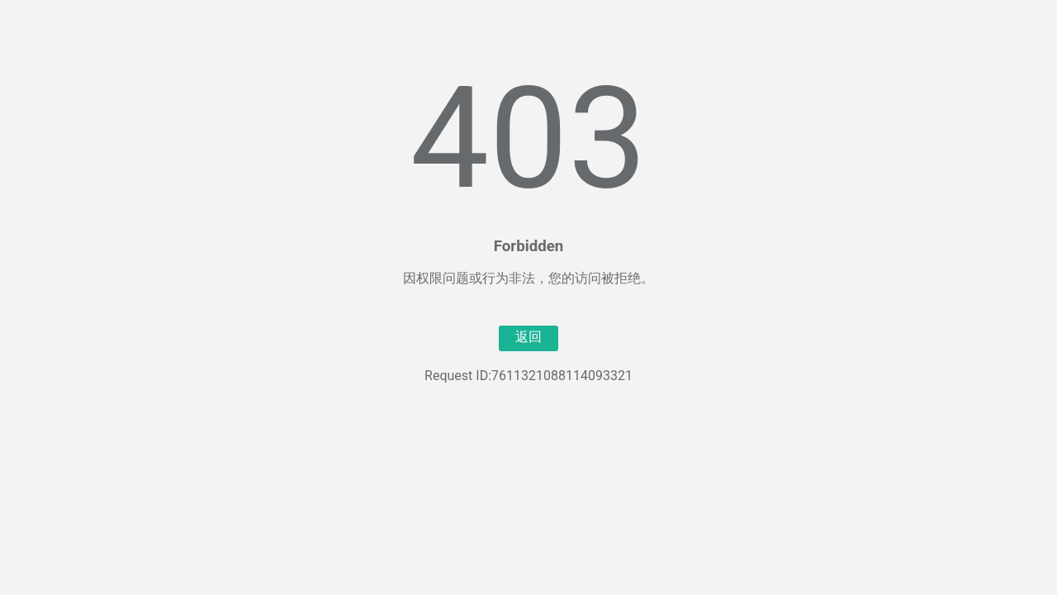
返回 (528, 337)
